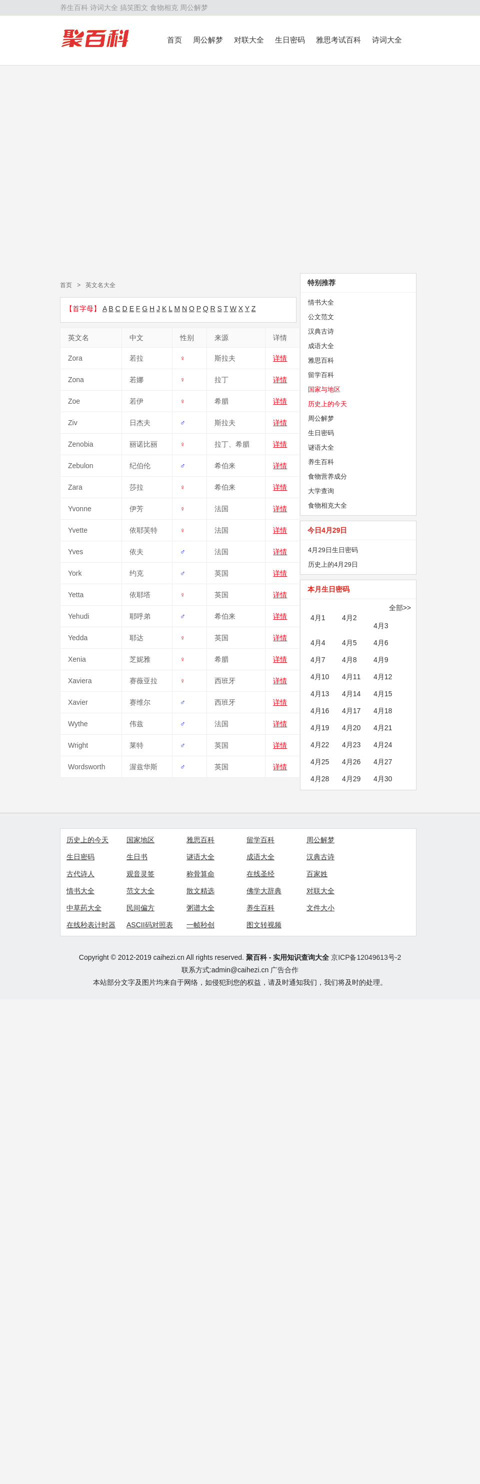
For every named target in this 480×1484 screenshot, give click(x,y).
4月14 (351, 694)
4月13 (319, 694)
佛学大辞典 (264, 891)
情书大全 (321, 302)
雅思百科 (321, 360)
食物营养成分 (327, 476)
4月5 (349, 643)
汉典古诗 (321, 331)
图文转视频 (264, 925)
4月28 (319, 779)
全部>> (400, 608)
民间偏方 (140, 908)
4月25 (319, 762)
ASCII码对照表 (149, 925)
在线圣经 (260, 874)
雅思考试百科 (338, 40)
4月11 (351, 677)
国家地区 (140, 840)
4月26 (351, 762)
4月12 (383, 677)
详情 (280, 358)
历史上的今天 (327, 404)
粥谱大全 (200, 908)
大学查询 (321, 491)
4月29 (351, 779)
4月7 (318, 660)
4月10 (319, 677)
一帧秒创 (200, 925)
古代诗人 (80, 874)
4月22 (319, 745)
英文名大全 (101, 285)
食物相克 (164, 8)
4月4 (318, 643)
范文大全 (140, 891)
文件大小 (320, 908)
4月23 (351, 745)
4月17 (351, 711)
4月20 (351, 728)
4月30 (383, 779)
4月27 (383, 762)
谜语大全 (321, 447)
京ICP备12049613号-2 (366, 957)
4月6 (381, 643)
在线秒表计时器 (91, 925)
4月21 (383, 728)
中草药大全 (84, 908)
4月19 (319, 728)
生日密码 (290, 40)
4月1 (318, 618)
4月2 (349, 618)
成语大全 (321, 346)
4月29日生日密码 (333, 550)
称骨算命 (200, 874)
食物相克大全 (327, 505)
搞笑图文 (134, 8)
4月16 (319, 711)
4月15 (383, 694)
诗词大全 (104, 8)
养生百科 (74, 8)
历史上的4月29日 (333, 564)
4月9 (381, 660)
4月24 (383, 745)
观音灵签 (140, 874)
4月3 (381, 626)
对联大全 (249, 40)
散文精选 (200, 891)
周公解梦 (194, 8)
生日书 (137, 857)
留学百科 (321, 375)
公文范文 (321, 317)
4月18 (383, 711)
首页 (174, 40)
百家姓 (317, 874)
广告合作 (284, 970)
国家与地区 (324, 389)
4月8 (349, 660)
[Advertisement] (94, 169)
